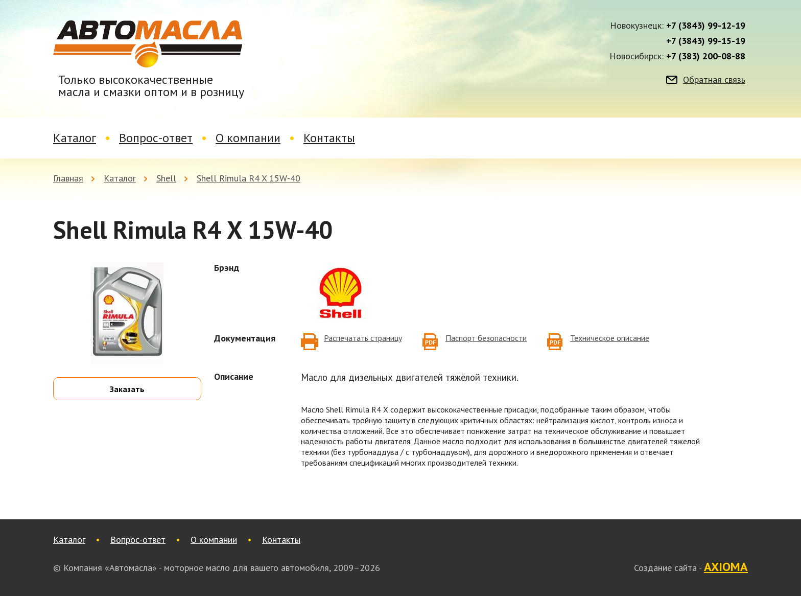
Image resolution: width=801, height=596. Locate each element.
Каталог (74, 138)
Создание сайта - (691, 567)
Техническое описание (609, 338)
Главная (68, 178)
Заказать (127, 389)
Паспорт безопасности (486, 338)
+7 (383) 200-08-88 (705, 56)
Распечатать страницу (363, 338)
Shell (166, 178)
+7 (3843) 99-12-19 (705, 25)
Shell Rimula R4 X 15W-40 (248, 178)
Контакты (329, 138)
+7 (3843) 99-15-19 (705, 41)
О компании (248, 138)
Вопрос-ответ (156, 138)
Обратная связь (714, 79)
